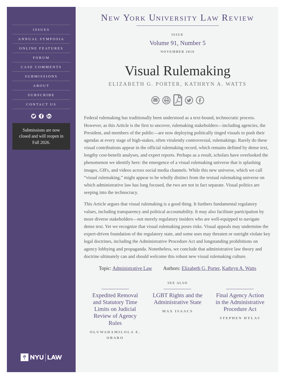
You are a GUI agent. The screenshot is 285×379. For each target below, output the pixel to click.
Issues (41, 29)
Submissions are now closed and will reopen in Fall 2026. (41, 136)
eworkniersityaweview (177, 18)
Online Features (41, 48)
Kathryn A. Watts (239, 268)
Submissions (41, 76)
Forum (41, 57)
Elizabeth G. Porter (201, 268)
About (41, 85)
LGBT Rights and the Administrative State (177, 298)
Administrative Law (132, 268)
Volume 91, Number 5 (177, 43)
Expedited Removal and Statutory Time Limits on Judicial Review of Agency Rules (115, 309)
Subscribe (41, 95)
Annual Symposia (41, 39)
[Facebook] (41, 116)
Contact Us (41, 104)
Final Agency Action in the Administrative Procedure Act (240, 302)
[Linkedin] (48, 116)
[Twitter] (33, 116)
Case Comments (41, 67)
